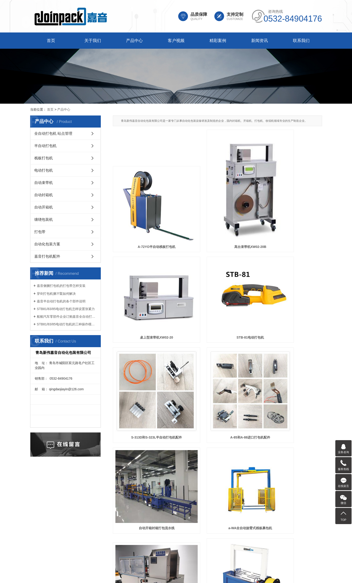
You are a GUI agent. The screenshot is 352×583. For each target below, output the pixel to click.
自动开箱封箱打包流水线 (145, 367)
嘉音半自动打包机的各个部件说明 (61, 301)
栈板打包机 (43, 158)
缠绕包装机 (43, 219)
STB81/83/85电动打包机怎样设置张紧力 (66, 309)
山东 (172, 574)
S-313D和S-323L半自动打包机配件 (217, 296)
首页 (51, 40)
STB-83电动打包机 (217, 445)
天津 (179, 574)
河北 (187, 574)
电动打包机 (43, 170)
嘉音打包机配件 (47, 256)
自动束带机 (43, 183)
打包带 (39, 232)
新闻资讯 (259, 40)
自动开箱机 (43, 207)
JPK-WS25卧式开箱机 (289, 367)
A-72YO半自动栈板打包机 (146, 217)
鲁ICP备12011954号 (183, 568)
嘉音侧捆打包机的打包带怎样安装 (61, 286)
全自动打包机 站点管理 (53, 133)
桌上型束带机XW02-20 (289, 217)
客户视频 (176, 40)
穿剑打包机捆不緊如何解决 (56, 293)
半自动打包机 (45, 146)
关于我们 (92, 40)
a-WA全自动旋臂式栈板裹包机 (217, 367)
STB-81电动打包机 (145, 296)
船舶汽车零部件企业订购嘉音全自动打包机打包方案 (67, 316)
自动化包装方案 (47, 244)
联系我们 (301, 40)
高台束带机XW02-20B (217, 217)
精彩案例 (217, 40)
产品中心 (134, 40)
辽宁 (194, 574)
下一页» (207, 462)
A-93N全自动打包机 (145, 445)
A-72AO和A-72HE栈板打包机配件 (289, 445)
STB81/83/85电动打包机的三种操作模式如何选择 (67, 324)
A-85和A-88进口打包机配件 (289, 296)
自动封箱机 (43, 195)
